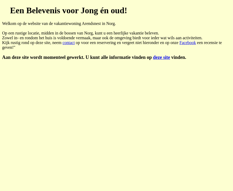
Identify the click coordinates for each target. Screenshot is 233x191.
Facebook (188, 42)
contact (68, 42)
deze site (161, 57)
